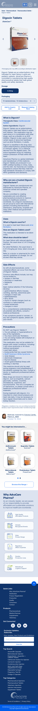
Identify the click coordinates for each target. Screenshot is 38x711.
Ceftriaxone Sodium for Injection (18, 659)
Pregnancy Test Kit (14, 672)
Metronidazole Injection (15, 654)
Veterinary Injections (14, 685)
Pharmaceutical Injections (16, 681)
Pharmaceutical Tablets (15, 683)
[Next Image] (34, 39)
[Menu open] (35, 5)
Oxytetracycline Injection (16, 664)
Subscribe (19, 644)
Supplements (13, 615)
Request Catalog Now (28, 108)
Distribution (13, 593)
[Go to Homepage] (6, 4)
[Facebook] (19, 626)
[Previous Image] (3, 39)
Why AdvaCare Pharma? (17, 591)
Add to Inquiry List (10, 108)
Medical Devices (14, 613)
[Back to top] (34, 583)
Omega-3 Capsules (14, 674)
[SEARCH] (30, 4)
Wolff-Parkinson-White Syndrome (17, 354)
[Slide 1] (18, 478)
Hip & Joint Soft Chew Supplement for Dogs (15, 667)
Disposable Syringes (14, 670)
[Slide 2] (20, 478)
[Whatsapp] (13, 626)
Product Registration (16, 596)
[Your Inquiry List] (24, 4)
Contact (12, 604)
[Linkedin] (25, 626)
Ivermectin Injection (14, 662)
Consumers (13, 602)
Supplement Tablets (14, 689)
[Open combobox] (19, 101)
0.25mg (10, 91)
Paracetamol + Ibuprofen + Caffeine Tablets (17, 656)
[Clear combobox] (31, 101)
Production (13, 598)
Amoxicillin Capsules (14, 651)
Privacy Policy (26, 701)
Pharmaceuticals (14, 611)
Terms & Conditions (14, 701)
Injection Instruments (14, 687)
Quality (11, 600)
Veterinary (12, 617)
